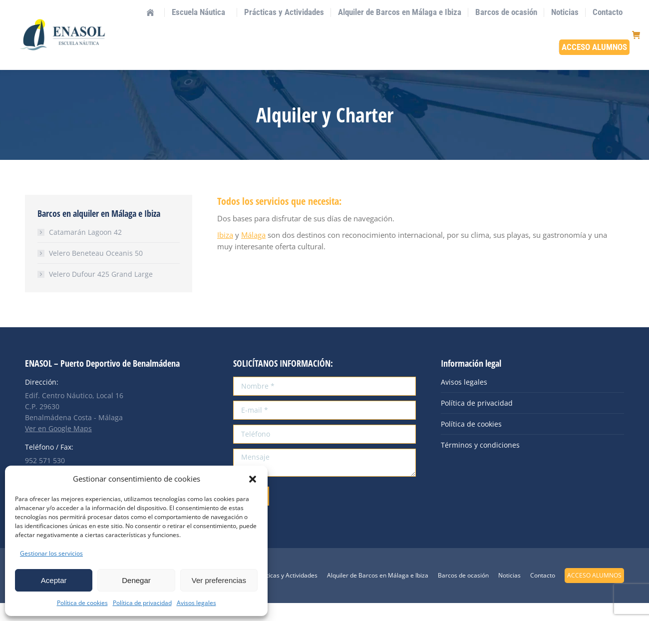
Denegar (136, 580)
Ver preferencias (219, 580)
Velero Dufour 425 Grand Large (101, 292)
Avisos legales (196, 603)
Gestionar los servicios (51, 553)
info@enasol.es (109, 9)
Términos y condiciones (480, 463)
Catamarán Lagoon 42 (85, 250)
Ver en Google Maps (58, 446)
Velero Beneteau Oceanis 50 (96, 271)
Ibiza (225, 253)
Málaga (253, 253)
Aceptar (54, 580)
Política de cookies (82, 603)
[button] (253, 479)
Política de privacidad (142, 603)
